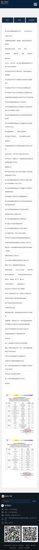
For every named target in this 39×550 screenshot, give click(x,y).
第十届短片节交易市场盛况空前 (13, 223)
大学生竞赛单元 (9, 284)
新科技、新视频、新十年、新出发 (14, 279)
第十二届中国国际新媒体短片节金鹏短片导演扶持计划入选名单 (18, 367)
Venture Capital (20, 270)
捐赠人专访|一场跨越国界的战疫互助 (15, 265)
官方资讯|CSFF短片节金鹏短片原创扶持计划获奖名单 (18, 81)
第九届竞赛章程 (9, 131)
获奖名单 (29, 53)
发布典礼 (7, 383)
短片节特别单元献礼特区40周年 (13, 303)
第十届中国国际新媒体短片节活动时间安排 (17, 209)
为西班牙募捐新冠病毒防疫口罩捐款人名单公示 (18, 242)
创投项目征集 (8, 270)
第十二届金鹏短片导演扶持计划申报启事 (16, 343)
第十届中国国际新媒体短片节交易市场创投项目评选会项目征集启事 (18, 203)
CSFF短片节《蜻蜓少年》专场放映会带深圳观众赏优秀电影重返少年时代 (19, 160)
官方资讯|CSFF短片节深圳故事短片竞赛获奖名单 (18, 92)
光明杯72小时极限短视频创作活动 (14, 361)
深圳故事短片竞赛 (10, 49)
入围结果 (15, 53)
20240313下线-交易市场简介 (13, 374)
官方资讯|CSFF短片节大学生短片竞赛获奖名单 (18, 88)
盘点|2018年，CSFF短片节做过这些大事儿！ (17, 154)
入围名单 (7, 53)
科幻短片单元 (28, 31)
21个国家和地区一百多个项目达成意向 (15, 233)
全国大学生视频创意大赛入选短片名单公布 (17, 329)
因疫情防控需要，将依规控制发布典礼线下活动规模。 (18, 314)
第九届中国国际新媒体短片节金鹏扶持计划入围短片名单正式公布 (18, 125)
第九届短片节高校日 (10, 136)
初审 (25, 49)
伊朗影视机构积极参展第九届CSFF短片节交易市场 (19, 97)
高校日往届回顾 (21, 131)
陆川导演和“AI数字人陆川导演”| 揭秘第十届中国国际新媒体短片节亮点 (19, 173)
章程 (19, 20)
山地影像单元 (20, 284)
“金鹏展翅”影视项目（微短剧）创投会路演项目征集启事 (18, 42)
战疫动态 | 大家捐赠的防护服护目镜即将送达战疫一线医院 (18, 249)
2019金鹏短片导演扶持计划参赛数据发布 (16, 196)
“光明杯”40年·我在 (10, 307)
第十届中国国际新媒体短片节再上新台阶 (16, 228)
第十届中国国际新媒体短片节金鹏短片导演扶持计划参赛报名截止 (18, 190)
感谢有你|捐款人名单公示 (12, 255)
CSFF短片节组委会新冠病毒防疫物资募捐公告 (18, 238)
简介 (7, 20)
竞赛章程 (7, 141)
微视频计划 (8, 167)
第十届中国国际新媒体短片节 (13, 31)
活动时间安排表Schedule (25, 274)
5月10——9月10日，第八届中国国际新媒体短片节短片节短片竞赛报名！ (19, 64)
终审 (19, 49)
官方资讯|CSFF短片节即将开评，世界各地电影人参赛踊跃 (18, 73)
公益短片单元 (8, 36)
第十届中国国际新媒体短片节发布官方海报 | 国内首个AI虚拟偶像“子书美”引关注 (18, 181)
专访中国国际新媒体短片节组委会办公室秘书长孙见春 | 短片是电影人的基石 (18, 108)
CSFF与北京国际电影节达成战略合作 (15, 356)
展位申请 (30, 270)
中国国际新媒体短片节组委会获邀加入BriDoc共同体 (18, 147)
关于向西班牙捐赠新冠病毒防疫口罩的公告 (17, 260)
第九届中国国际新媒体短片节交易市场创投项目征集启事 (18, 116)
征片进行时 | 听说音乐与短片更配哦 (15, 289)
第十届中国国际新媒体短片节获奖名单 (15, 219)
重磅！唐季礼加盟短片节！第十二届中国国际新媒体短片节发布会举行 (18, 349)
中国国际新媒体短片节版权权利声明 (15, 333)
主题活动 (7, 338)
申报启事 (31, 20)
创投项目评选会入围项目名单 (13, 214)
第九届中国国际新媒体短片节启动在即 (15, 102)
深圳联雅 (27, 548)
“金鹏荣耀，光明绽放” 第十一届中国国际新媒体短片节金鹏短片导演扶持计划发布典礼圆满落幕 (18, 322)
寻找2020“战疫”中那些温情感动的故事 (15, 298)
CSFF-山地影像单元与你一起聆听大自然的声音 (18, 293)
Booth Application (10, 274)
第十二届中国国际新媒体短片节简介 (15, 378)
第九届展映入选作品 (25, 136)
